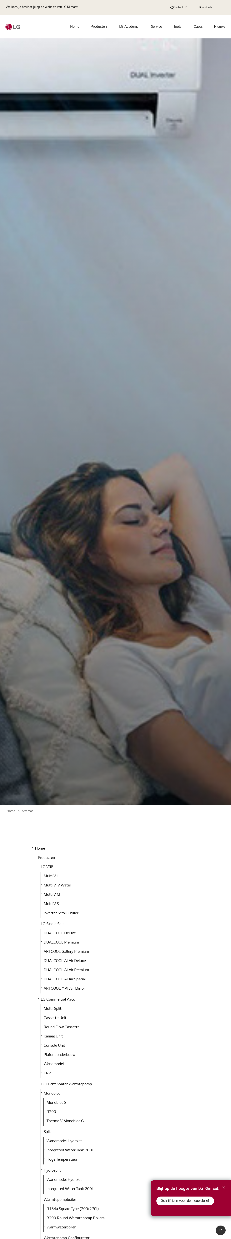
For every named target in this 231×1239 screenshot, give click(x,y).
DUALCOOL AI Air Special (65, 979)
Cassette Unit (55, 1018)
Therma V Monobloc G (65, 1121)
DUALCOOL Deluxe (60, 933)
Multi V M (52, 895)
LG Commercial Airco (58, 1000)
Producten (99, 27)
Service (156, 27)
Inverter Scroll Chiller (61, 913)
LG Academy (128, 27)
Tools (177, 27)
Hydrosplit (52, 1170)
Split (47, 1132)
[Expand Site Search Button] (172, 7)
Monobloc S (56, 1103)
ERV (47, 1073)
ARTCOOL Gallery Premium (66, 952)
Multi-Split (53, 1009)
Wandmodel (54, 1064)
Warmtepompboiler (60, 1200)
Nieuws (219, 27)
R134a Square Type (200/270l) (73, 1209)
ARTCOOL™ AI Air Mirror (64, 989)
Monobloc (52, 1093)
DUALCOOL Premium (61, 942)
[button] (221, 1230)
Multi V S (51, 904)
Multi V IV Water (57, 885)
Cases (198, 27)
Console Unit (54, 1046)
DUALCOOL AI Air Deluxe (65, 961)
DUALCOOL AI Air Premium (66, 970)
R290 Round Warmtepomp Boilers (75, 1218)
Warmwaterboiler (61, 1227)
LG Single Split (53, 924)
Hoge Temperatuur (62, 1160)
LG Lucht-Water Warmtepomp (66, 1084)
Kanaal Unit (53, 1036)
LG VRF (47, 867)
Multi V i (51, 876)
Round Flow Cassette (61, 1027)
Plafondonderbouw (59, 1055)
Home (74, 27)
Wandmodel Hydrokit (64, 1141)
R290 (51, 1112)
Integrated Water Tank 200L (70, 1150)
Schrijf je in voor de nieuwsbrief (185, 1201)
